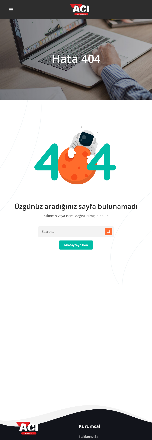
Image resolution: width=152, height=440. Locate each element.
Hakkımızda (88, 436)
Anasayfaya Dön (76, 245)
